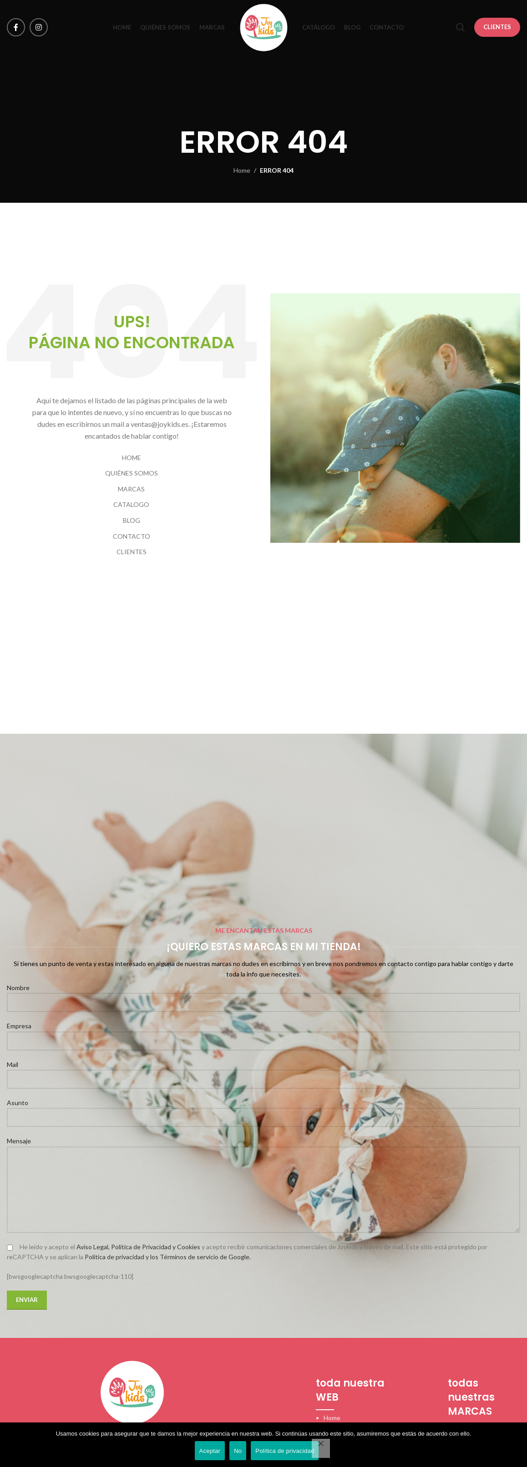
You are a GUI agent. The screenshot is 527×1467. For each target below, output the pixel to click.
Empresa (263, 1033)
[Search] (460, 27)
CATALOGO (131, 504)
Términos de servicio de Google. (205, 1257)
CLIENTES (497, 26)
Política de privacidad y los (122, 1257)
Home (241, 170)
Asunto (263, 1110)
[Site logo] (263, 26)
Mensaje (263, 1164)
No (238, 1450)
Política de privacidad (284, 1450)
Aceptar (210, 1450)
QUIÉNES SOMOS (131, 473)
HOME (131, 457)
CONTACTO (131, 536)
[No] (321, 1448)
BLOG (131, 520)
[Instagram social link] (39, 27)
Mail (263, 1071)
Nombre (263, 995)
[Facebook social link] (16, 27)
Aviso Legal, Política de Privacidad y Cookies (138, 1247)
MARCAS (131, 489)
